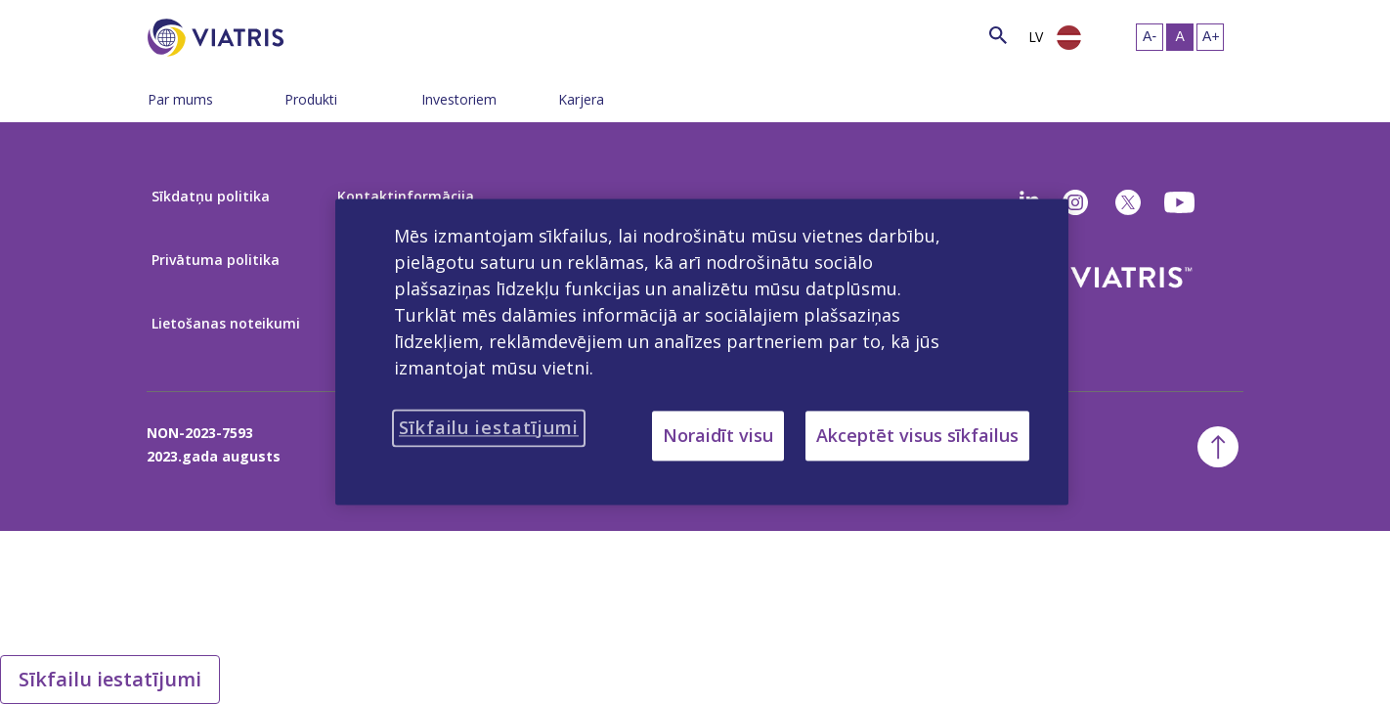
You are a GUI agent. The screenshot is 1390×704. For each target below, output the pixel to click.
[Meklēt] (319, 35)
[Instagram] (1075, 202)
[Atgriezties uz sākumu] (1218, 446)
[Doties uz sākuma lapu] (219, 37)
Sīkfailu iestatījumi (110, 679)
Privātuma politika (216, 259)
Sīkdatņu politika (211, 196)
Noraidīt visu (718, 435)
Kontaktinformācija (405, 196)
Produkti (310, 99)
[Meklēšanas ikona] (998, 35)
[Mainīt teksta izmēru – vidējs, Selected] (1180, 37)
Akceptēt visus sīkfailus (917, 435)
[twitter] (1128, 202)
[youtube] (1180, 202)
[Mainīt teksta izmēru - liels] (1210, 37)
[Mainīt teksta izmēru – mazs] (1149, 37)
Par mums (180, 99)
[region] (701, 351)
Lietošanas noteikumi (226, 323)
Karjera (581, 99)
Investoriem (459, 99)
